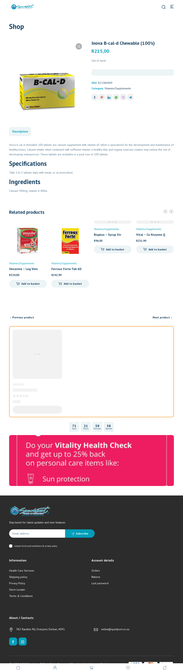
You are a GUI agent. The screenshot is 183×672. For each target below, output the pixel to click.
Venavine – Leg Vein (23, 269)
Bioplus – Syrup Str (107, 235)
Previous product (23, 317)
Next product (161, 317)
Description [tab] (20, 131)
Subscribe (82, 533)
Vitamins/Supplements (118, 88)
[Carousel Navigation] (168, 211)
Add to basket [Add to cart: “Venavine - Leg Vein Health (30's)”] (30, 283)
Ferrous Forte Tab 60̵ (66, 269)
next (171, 211)
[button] (79, 46)
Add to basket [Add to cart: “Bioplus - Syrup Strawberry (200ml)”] (115, 249)
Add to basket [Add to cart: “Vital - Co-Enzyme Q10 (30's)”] (157, 249)
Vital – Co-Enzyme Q (150, 235)
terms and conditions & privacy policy (39, 546)
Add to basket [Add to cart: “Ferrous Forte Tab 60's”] (73, 283)
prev (165, 211)
